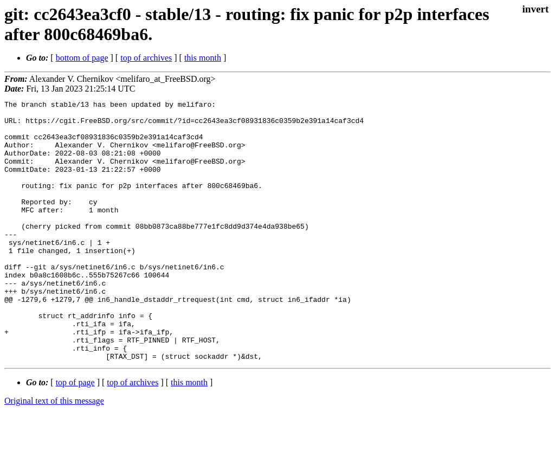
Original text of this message (54, 452)
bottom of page (82, 57)
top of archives (146, 57)
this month (202, 57)
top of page (75, 434)
